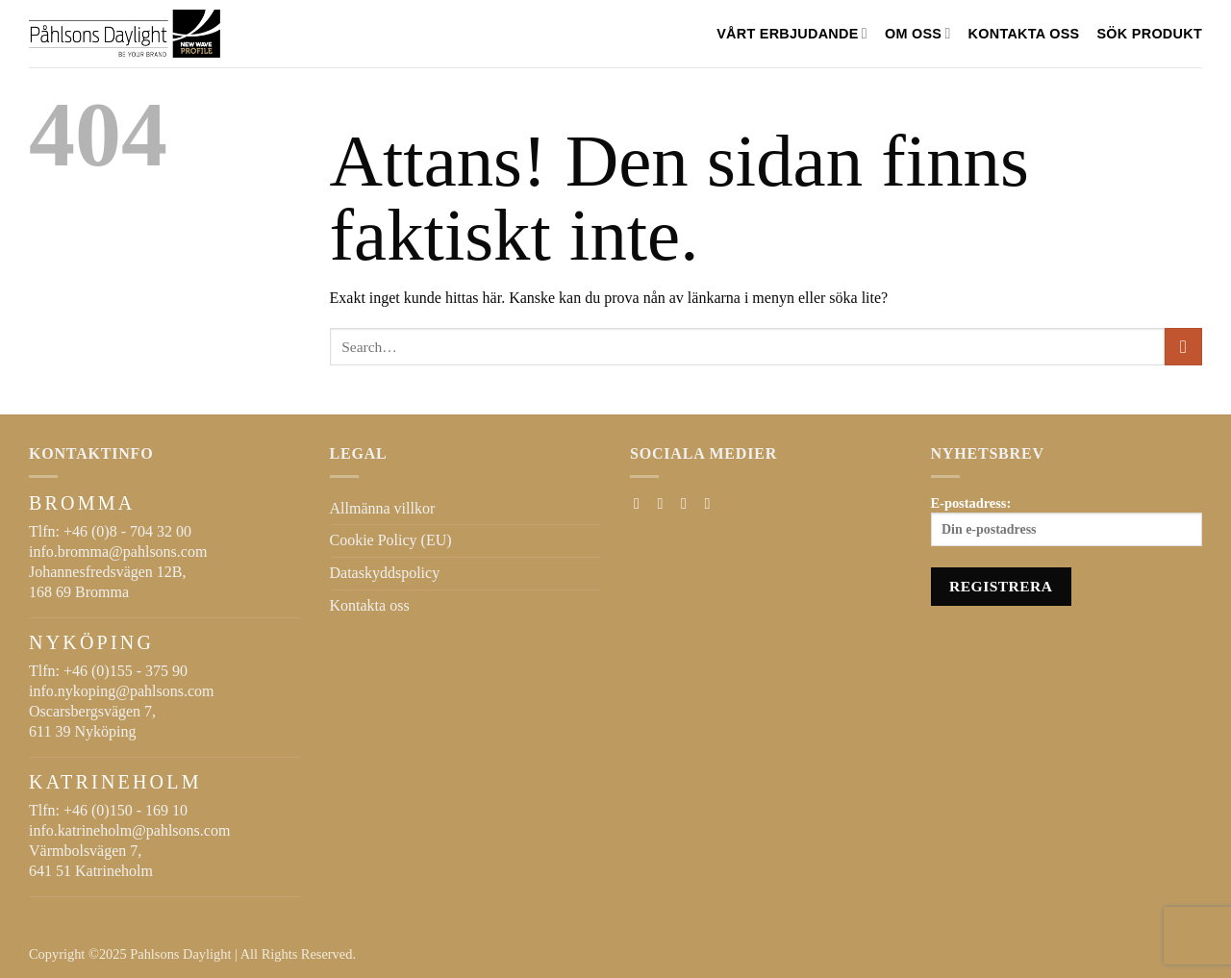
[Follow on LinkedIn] (711, 503)
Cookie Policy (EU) (391, 540)
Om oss (918, 33)
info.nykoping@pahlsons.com (121, 691)
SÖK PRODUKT (1149, 33)
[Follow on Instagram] (665, 503)
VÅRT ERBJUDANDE (791, 33)
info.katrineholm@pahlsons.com (129, 830)
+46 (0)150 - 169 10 (125, 810)
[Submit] (1183, 346)
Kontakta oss (1024, 33)
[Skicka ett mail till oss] (688, 503)
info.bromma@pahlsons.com (118, 551)
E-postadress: (1067, 521)
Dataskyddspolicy (385, 572)
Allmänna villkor (383, 508)
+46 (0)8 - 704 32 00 (127, 531)
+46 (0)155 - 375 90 (125, 671)
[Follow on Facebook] (641, 503)
